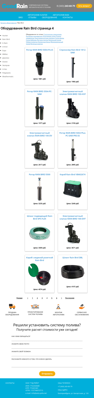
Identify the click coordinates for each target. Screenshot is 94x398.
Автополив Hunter (37, 15)
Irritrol (4, 47)
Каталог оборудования (8, 23)
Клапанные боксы (44, 42)
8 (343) (66, 5)
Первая (19, 298)
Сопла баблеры (31, 40)
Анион (5, 62)
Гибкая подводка (32, 42)
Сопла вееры (59, 38)
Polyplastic (6, 73)
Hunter (5, 35)
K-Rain (5, 43)
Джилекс (5, 58)
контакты (68, 17)
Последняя (69, 298)
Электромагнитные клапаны (45, 38)
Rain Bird (6, 39)
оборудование (49, 17)
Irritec (4, 69)
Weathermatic (7, 76)
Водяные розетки (37, 44)
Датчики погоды (42, 40)
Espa (4, 50)
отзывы (32, 17)
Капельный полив (55, 40)
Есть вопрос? (84, 6)
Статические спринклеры (53, 34)
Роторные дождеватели (34, 36)
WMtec (5, 54)
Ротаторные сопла (49, 36)
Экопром (5, 65)
